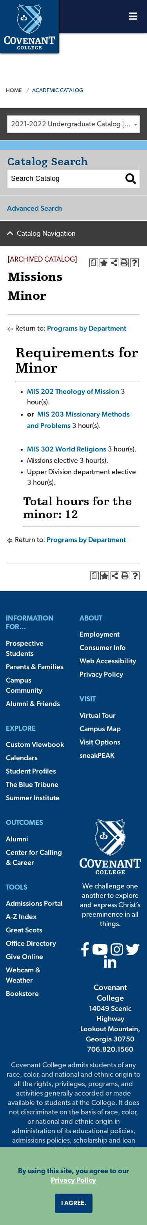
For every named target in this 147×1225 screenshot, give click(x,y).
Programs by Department (86, 328)
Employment (100, 634)
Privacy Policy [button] (73, 1181)
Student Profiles (31, 771)
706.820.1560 (110, 1049)
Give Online (24, 956)
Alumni (17, 839)
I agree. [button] (73, 1203)
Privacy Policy (101, 674)
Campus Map (100, 728)
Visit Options (100, 742)
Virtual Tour (98, 715)
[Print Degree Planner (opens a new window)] (93, 262)
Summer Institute (33, 798)
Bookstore (22, 993)
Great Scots (24, 930)
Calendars (22, 758)
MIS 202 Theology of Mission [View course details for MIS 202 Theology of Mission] (73, 391)
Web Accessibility (108, 661)
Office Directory (31, 943)
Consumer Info (103, 647)
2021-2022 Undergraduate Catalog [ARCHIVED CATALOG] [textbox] (75, 124)
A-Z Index (21, 916)
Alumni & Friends (33, 703)
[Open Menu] (133, 18)
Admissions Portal (34, 903)
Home (14, 90)
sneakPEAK (97, 755)
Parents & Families (35, 667)
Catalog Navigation (46, 234)
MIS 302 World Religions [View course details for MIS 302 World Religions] (66, 449)
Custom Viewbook (35, 744)
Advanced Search (34, 208)
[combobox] (73, 124)
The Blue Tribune (32, 784)
